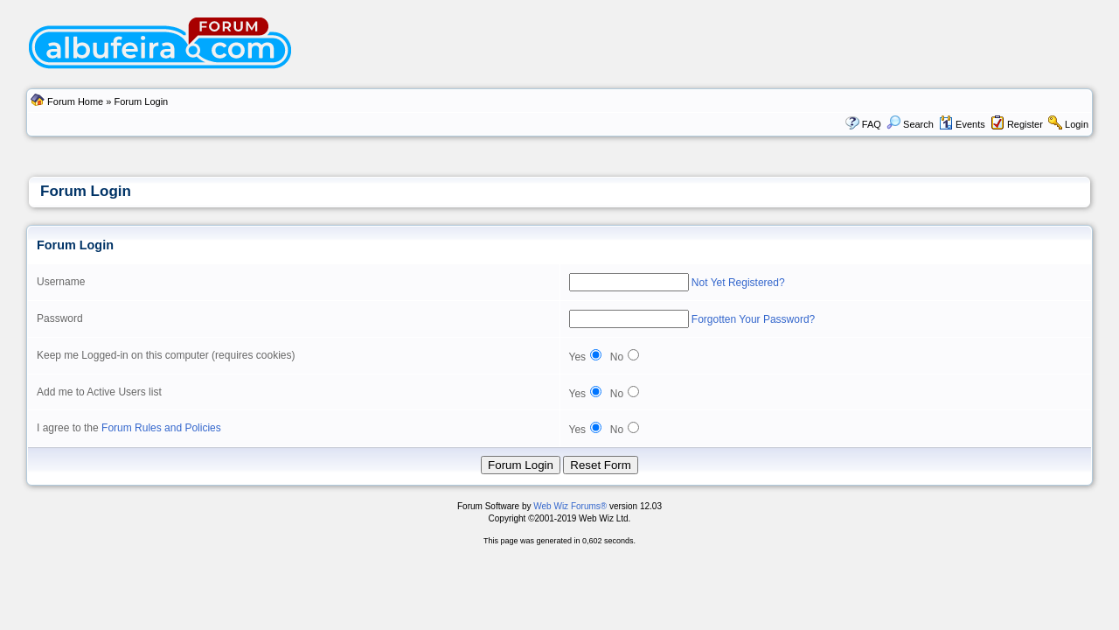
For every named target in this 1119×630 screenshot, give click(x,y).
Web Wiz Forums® (570, 506)
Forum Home (75, 101)
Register (1025, 124)
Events (962, 124)
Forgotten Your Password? (753, 319)
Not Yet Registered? (738, 282)
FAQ (871, 124)
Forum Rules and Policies (161, 428)
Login (1076, 124)
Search (910, 124)
